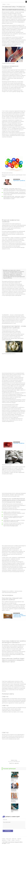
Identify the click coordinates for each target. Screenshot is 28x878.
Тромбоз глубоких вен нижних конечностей (14, 800)
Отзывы (8, 840)
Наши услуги (8, 838)
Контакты (17, 840)
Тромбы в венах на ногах (14, 811)
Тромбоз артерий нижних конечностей (14, 780)
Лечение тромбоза (18, 443)
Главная (3, 838)
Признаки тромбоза (19, 180)
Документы (4, 840)
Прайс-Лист (14, 838)
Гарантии (19, 838)
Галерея (13, 840)
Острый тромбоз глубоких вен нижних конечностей (19, 616)
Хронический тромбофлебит (14, 790)
